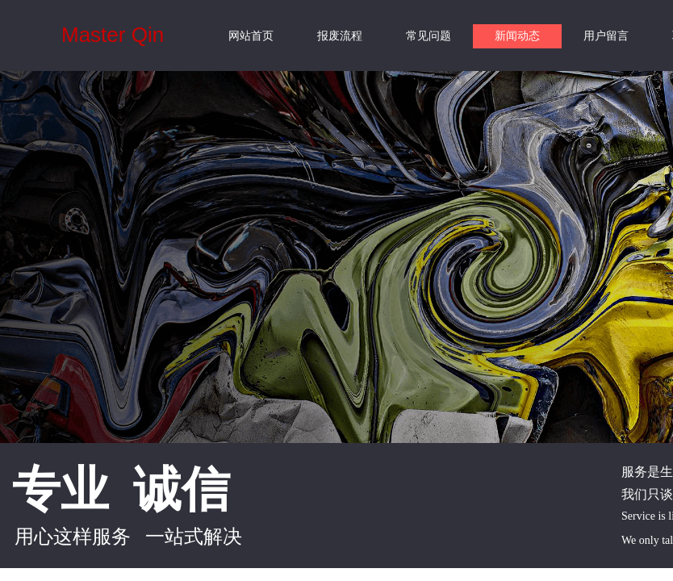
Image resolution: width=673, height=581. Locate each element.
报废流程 (339, 36)
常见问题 (428, 36)
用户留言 (606, 36)
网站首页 (251, 36)
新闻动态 (517, 36)
